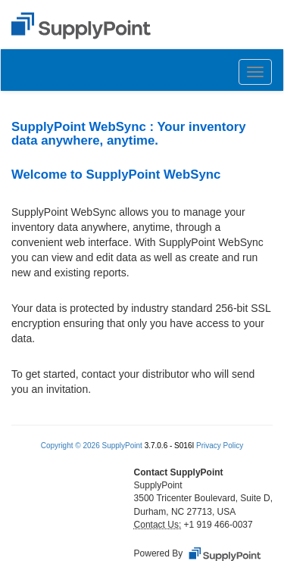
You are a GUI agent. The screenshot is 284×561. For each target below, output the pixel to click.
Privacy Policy (219, 445)
